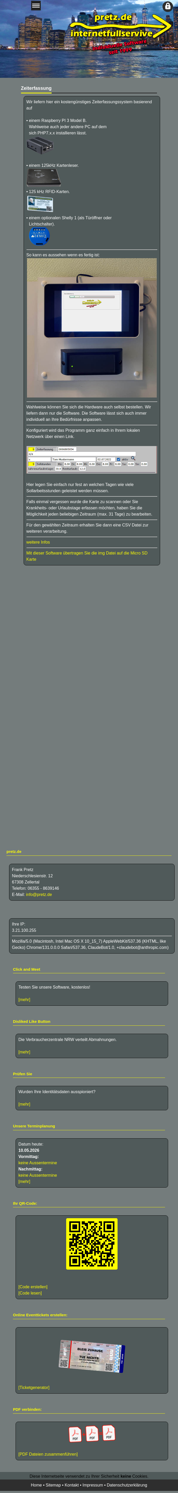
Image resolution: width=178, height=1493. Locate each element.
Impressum (93, 1485)
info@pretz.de (39, 894)
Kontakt (72, 1485)
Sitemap (53, 1485)
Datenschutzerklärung (127, 1485)
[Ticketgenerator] (33, 1387)
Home (36, 1485)
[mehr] (24, 999)
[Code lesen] (30, 1293)
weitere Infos (38, 542)
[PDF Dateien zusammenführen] (91, 1440)
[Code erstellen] (32, 1287)
